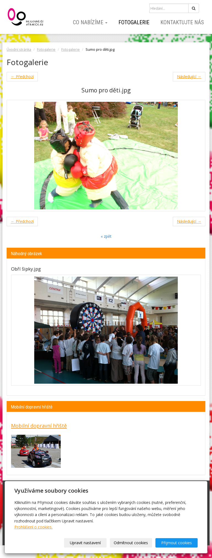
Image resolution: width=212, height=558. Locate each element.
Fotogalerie (133, 22)
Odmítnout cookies (131, 542)
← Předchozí (22, 76)
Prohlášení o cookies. (33, 527)
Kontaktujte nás (182, 22)
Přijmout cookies (176, 542)
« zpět (106, 236)
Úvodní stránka (19, 49)
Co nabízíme (90, 22)
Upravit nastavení (85, 542)
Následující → (189, 76)
